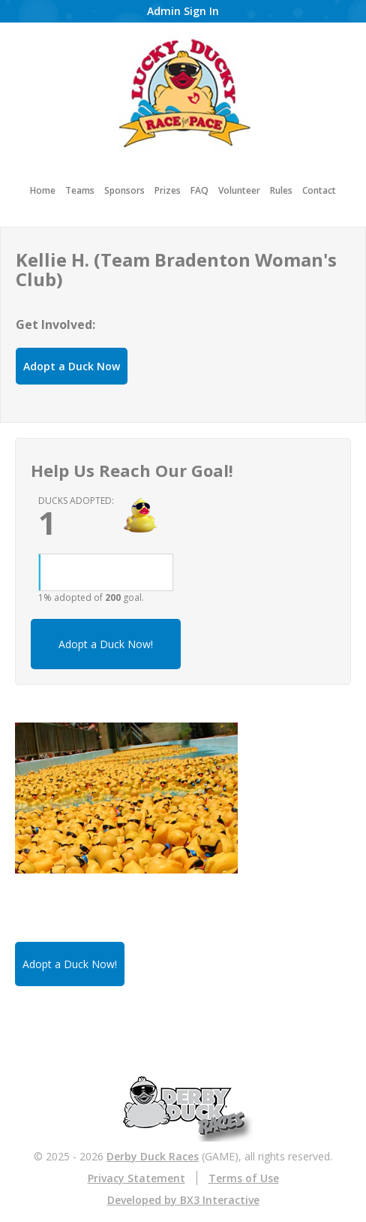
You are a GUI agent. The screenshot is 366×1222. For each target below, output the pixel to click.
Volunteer (239, 190)
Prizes (167, 190)
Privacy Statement (136, 1178)
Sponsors (124, 190)
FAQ (199, 190)
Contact (319, 190)
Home (43, 190)
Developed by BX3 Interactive (183, 1200)
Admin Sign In (183, 11)
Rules (281, 190)
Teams (79, 190)
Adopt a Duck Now (71, 366)
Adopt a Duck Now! (105, 644)
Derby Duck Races (152, 1156)
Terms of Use (243, 1178)
